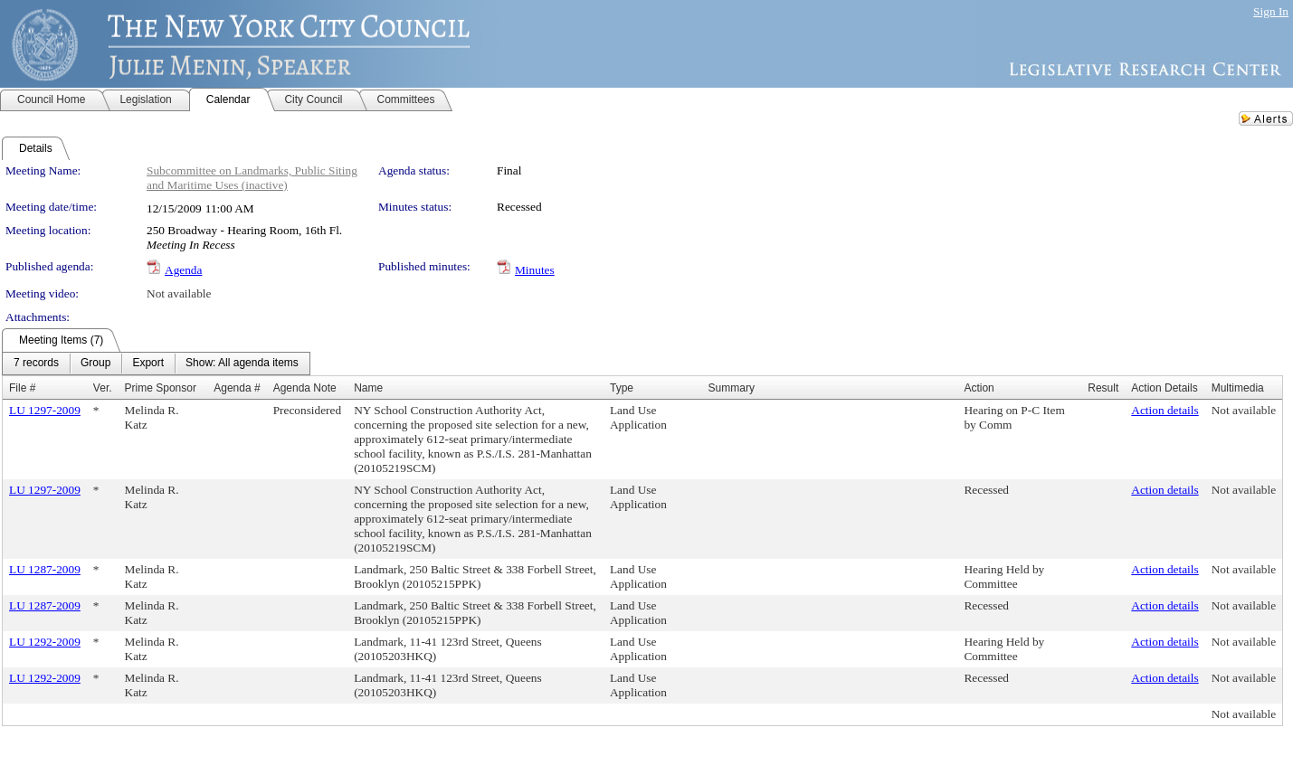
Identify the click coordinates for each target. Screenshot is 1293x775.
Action (979, 388)
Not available (179, 293)
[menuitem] (36, 363)
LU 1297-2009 (45, 410)
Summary (731, 388)
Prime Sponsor (160, 388)
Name (368, 388)
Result (1103, 388)
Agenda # (237, 388)
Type (621, 388)
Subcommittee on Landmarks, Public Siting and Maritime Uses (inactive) (252, 178)
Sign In (1270, 11)
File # (22, 388)
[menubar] (156, 363)
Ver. (102, 388)
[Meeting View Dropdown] (242, 363)
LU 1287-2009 (45, 569)
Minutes (535, 270)
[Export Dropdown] (148, 363)
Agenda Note (305, 388)
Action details (1164, 410)
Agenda (183, 270)
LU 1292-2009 (45, 641)
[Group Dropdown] (95, 363)
